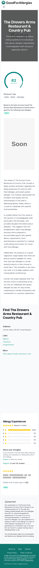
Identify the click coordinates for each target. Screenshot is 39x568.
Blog (20, 549)
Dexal (20, 563)
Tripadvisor (7, 342)
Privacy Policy (12, 553)
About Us (12, 549)
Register (6, 459)
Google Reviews (8, 345)
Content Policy (29, 560)
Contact (28, 549)
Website (6, 339)
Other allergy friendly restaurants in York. (17, 354)
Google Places (24, 555)
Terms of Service (22, 559)
